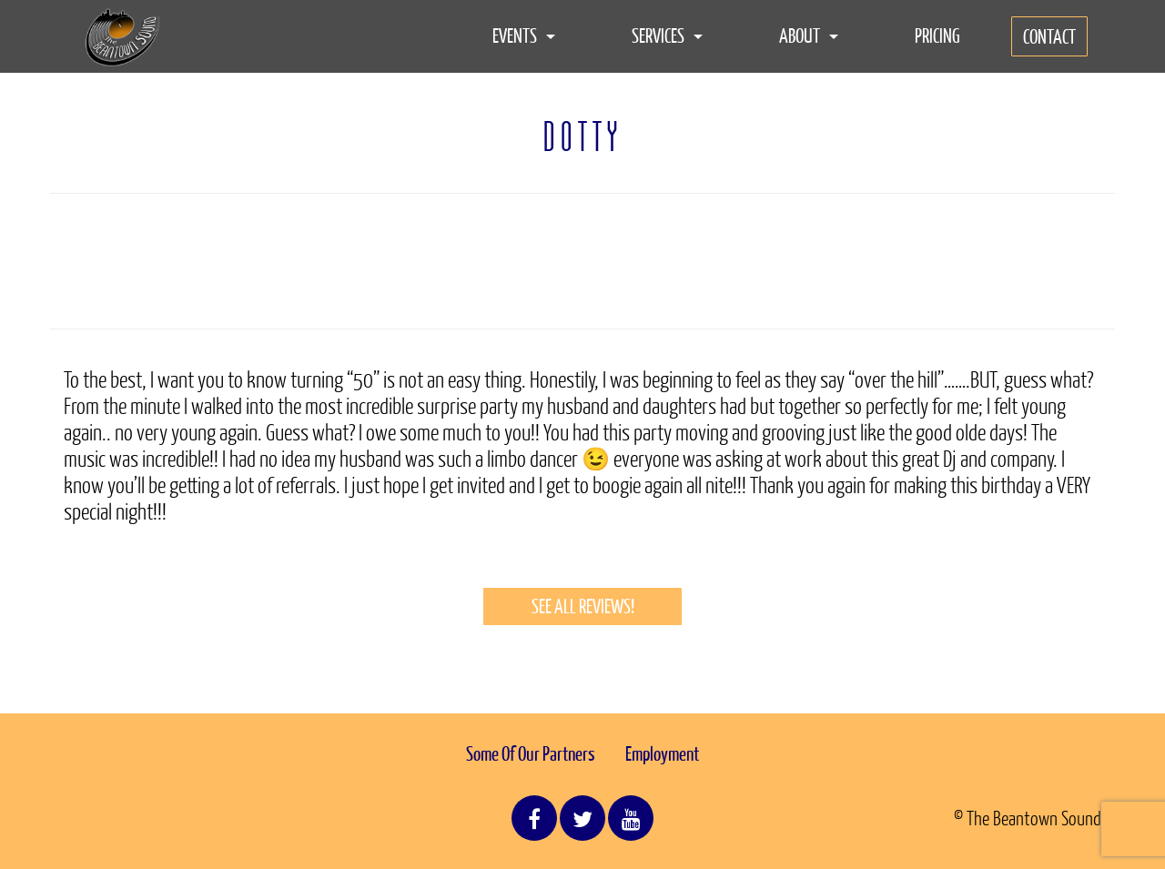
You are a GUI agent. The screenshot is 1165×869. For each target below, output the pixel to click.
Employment (662, 753)
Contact (1049, 36)
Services (667, 35)
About (808, 35)
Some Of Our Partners (530, 753)
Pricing (937, 35)
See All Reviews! (583, 606)
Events (523, 35)
